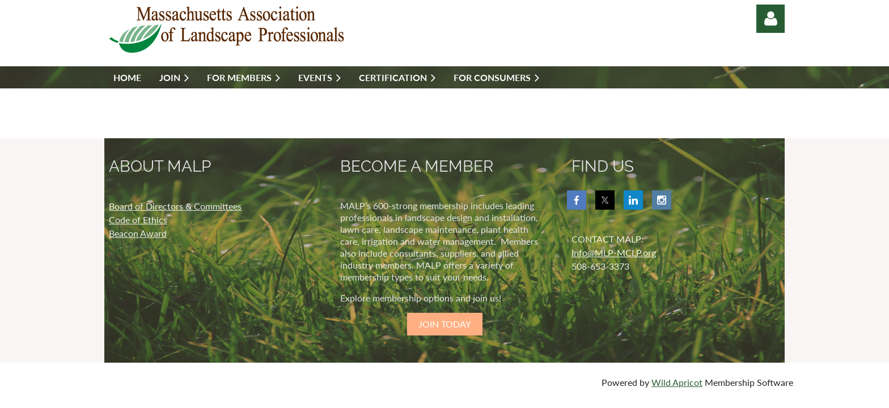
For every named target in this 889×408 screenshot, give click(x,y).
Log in (770, 19)
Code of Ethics (138, 219)
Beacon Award (138, 233)
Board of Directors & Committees (175, 206)
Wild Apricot (676, 382)
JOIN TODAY (444, 323)
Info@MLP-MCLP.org (614, 252)
